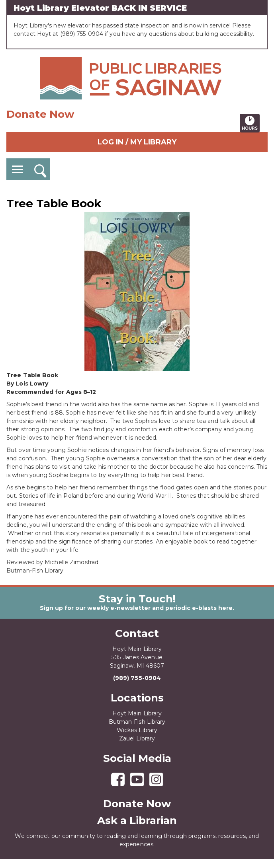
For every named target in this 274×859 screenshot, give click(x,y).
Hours (251, 123)
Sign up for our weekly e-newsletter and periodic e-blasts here (136, 608)
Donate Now (40, 114)
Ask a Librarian (137, 820)
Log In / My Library (137, 142)
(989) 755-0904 (137, 678)
